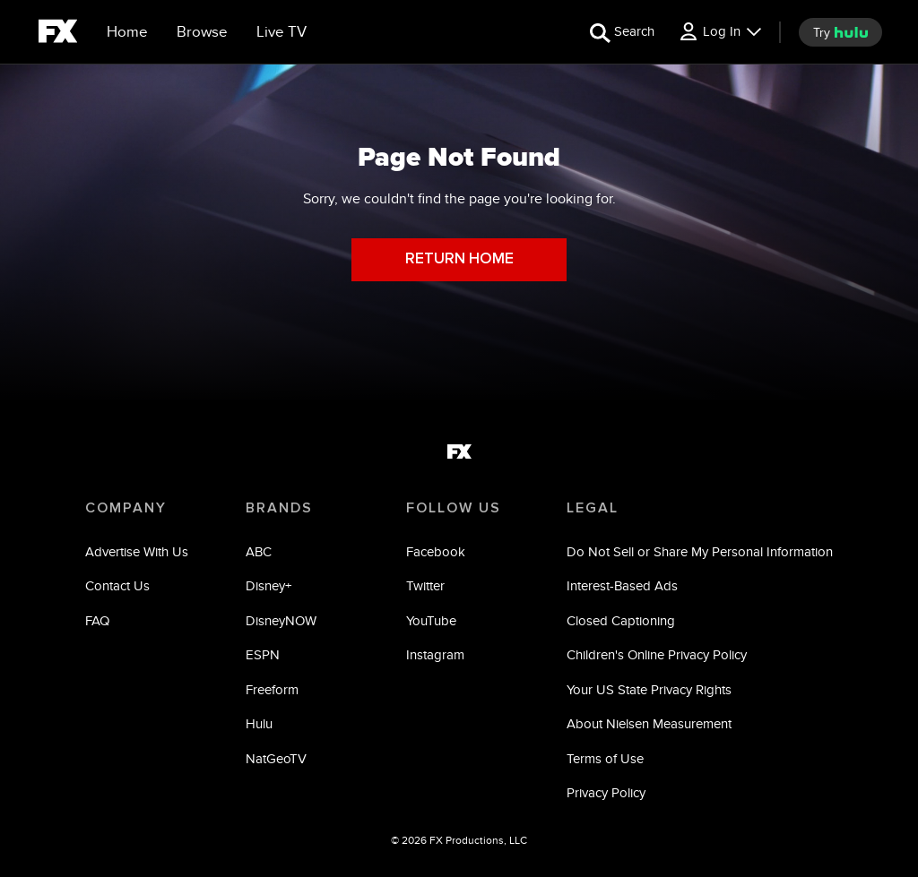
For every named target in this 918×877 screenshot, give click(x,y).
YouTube (431, 620)
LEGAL (593, 508)
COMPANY (126, 508)
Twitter (425, 585)
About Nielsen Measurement (649, 723)
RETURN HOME (459, 259)
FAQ (97, 620)
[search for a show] (622, 31)
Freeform (272, 689)
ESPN (263, 654)
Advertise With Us (136, 551)
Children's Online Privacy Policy (657, 654)
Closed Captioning (621, 620)
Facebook (435, 551)
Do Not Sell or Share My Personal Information (700, 551)
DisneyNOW (281, 620)
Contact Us (117, 585)
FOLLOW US (453, 508)
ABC (259, 551)
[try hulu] (840, 32)
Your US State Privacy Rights (649, 689)
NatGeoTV (276, 758)
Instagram (435, 654)
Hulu (259, 723)
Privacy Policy (606, 792)
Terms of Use (605, 758)
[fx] (58, 34)
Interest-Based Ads (622, 585)
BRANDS (279, 508)
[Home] (127, 32)
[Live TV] (281, 32)
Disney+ (268, 585)
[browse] (202, 32)
